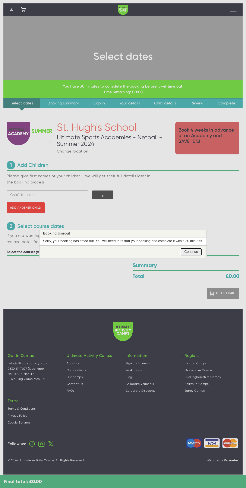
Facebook (32, 443)
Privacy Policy (17, 415)
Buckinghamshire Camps (202, 377)
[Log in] (11, 9)
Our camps (75, 377)
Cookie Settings (19, 422)
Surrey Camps (194, 390)
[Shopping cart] (23, 9)
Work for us (134, 370)
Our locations (76, 370)
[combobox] (47, 195)
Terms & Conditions (21, 408)
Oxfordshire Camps (198, 370)
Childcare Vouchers (140, 383)
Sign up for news (138, 363)
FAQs (70, 390)
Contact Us (75, 383)
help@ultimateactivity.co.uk (27, 363)
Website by (222, 460)
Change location (72, 151)
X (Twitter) (50, 443)
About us (73, 363)
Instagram (41, 443)
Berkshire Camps (196, 383)
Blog (129, 377)
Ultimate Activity (123, 10)
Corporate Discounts (140, 390)
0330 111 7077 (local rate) (26, 368)
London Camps (195, 363)
